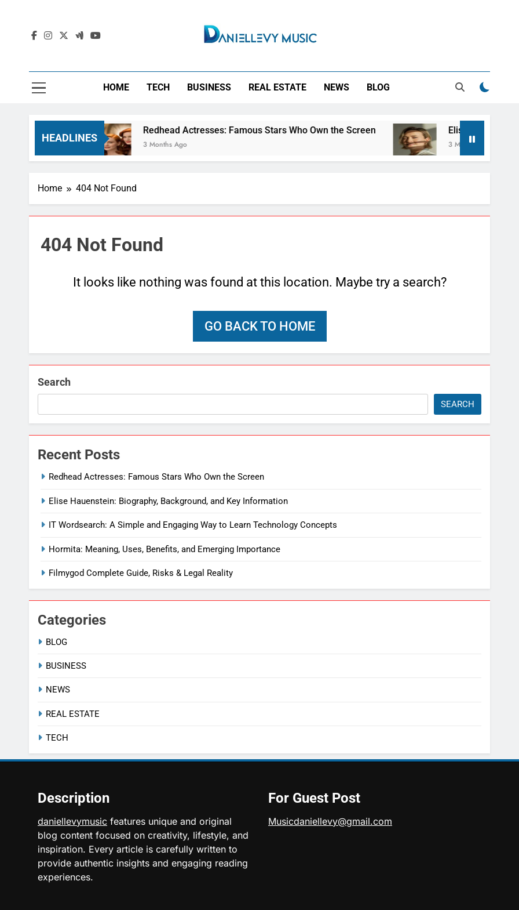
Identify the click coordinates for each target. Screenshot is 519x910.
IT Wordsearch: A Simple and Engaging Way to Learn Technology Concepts (193, 525)
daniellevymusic (72, 821)
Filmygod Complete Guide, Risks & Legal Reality (141, 573)
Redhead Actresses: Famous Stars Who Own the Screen (267, 130)
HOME (116, 87)
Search (54, 382)
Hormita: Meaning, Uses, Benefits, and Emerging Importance (164, 549)
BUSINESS (209, 87)
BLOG (378, 87)
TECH (158, 87)
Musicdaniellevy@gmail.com (330, 821)
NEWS (336, 87)
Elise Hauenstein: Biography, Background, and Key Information (168, 501)
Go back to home (259, 326)
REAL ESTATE (277, 87)
